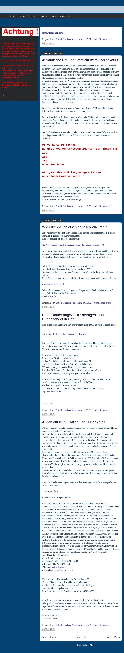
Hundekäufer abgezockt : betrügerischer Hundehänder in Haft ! (73, 317)
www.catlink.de (49, 296)
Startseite (10, 16)
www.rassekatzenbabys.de (53, 284)
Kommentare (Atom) (86, 645)
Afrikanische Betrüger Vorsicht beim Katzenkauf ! (80, 60)
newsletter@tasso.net (57, 567)
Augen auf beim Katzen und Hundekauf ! (73, 422)
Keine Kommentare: (102, 39)
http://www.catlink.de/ (51, 391)
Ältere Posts (113, 636)
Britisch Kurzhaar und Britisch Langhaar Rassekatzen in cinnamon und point (17, 8)
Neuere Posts (49, 636)
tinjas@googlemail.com (52, 33)
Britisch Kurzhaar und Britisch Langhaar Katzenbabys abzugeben (45, 16)
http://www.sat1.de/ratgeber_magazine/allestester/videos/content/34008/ (73, 245)
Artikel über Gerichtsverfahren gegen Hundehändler (64, 334)
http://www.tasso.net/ (63, 570)
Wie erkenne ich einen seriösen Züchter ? (74, 227)
